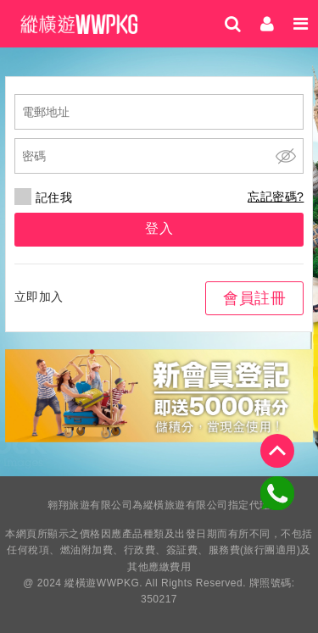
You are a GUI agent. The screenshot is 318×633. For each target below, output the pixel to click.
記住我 (43, 197)
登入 (159, 228)
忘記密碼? (276, 197)
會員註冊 (254, 298)
